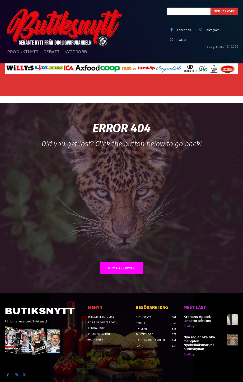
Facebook (184, 30)
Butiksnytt (189, 326)
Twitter (181, 40)
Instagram (213, 30)
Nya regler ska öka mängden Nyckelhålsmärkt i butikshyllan (203, 340)
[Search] (224, 11)
